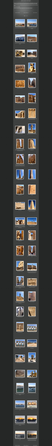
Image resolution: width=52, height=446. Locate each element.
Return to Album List (26, 12)
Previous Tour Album (17, 12)
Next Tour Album (35, 12)
